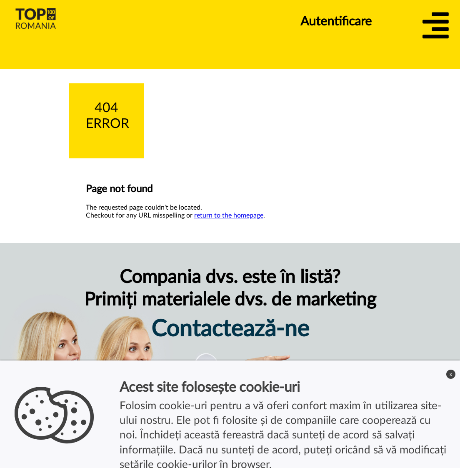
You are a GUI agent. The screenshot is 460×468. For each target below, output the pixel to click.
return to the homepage (228, 215)
